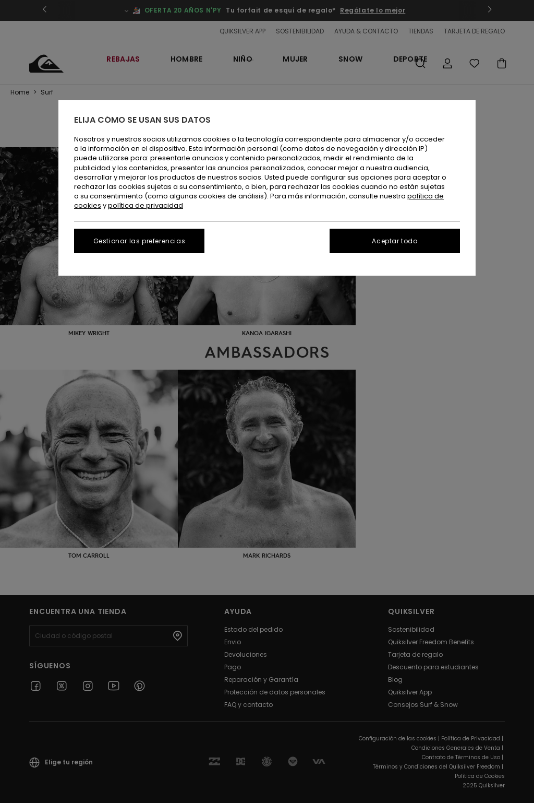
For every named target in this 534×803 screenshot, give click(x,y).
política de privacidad (145, 205)
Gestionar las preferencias (139, 241)
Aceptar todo (394, 241)
